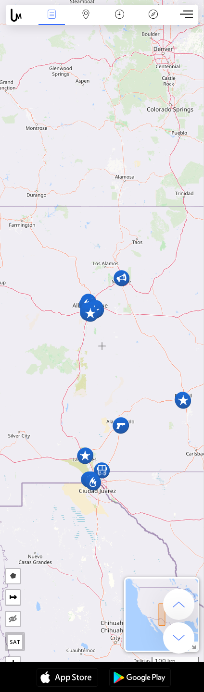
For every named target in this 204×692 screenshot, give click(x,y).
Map (85, 15)
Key (153, 15)
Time (120, 15)
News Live (52, 15)
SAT (15, 642)
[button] (183, 400)
